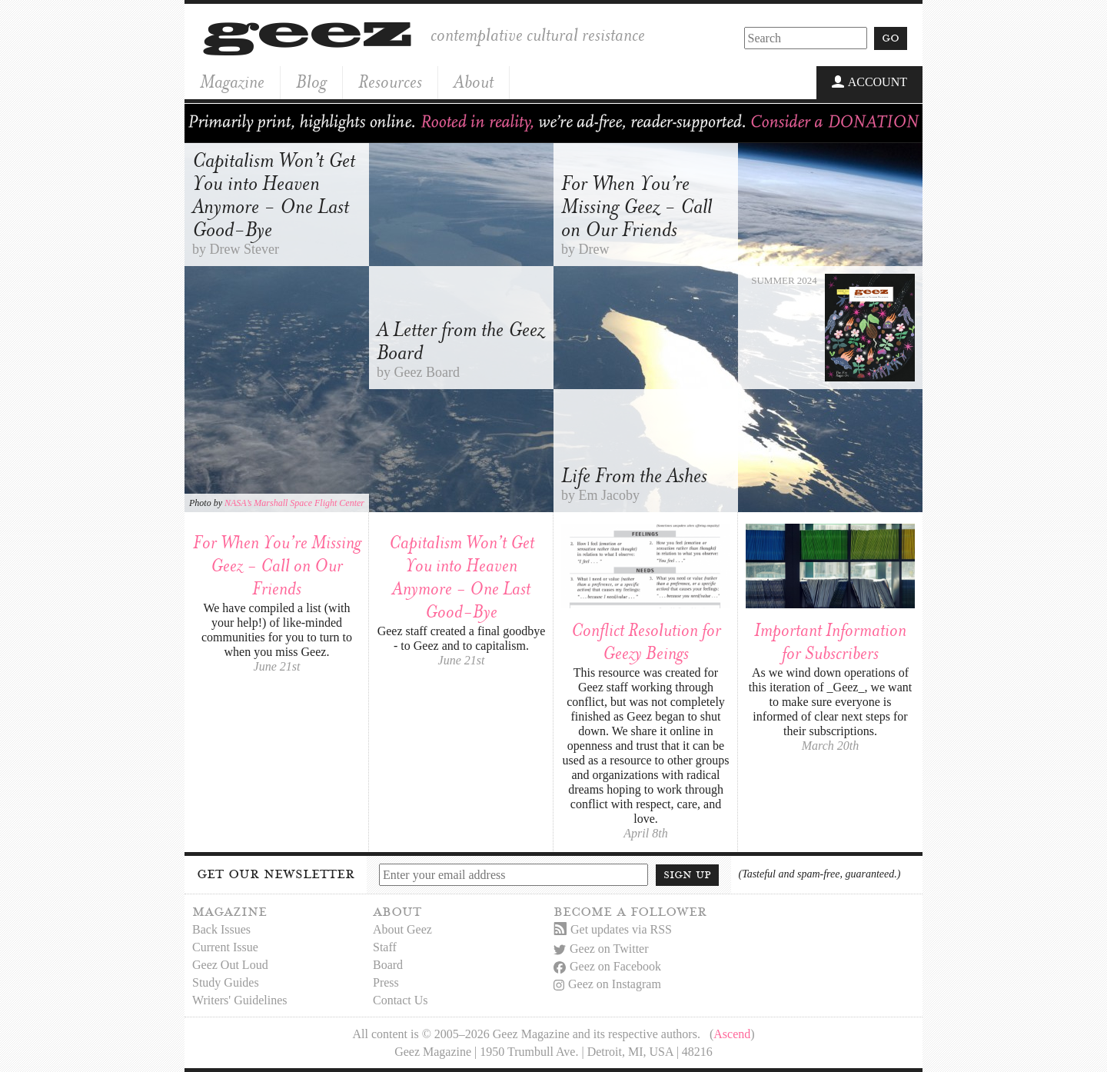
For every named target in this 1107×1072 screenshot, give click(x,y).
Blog (311, 82)
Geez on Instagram (607, 983)
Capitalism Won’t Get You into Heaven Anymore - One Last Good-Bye (461, 577)
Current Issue (225, 947)
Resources (390, 82)
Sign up (687, 874)
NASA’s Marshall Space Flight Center (294, 503)
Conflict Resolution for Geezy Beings (646, 641)
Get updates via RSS (613, 929)
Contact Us (400, 1000)
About (474, 82)
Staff (385, 947)
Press (386, 982)
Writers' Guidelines (240, 1000)
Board (388, 964)
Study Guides (225, 982)
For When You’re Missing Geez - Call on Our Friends (277, 566)
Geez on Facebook (607, 966)
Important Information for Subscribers (830, 641)
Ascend (731, 1033)
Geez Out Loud (230, 964)
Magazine (232, 82)
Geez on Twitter (601, 948)
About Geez (402, 929)
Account (869, 83)
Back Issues (221, 929)
